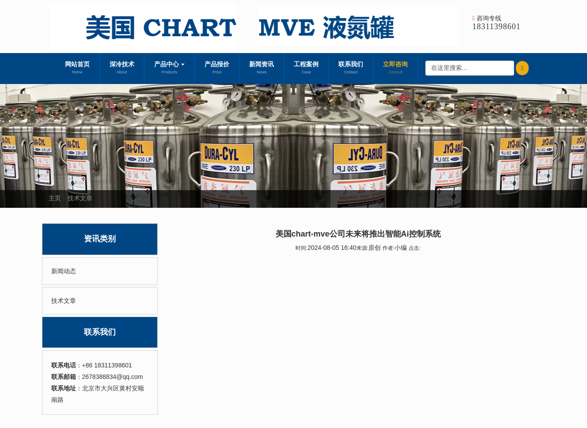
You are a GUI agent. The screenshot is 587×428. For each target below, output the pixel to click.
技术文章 (80, 198)
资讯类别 (100, 238)
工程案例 (306, 68)
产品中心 (169, 68)
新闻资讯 (261, 68)
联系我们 (350, 68)
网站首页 (77, 68)
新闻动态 (63, 271)
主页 (55, 198)
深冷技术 (122, 68)
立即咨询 (395, 68)
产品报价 (217, 68)
